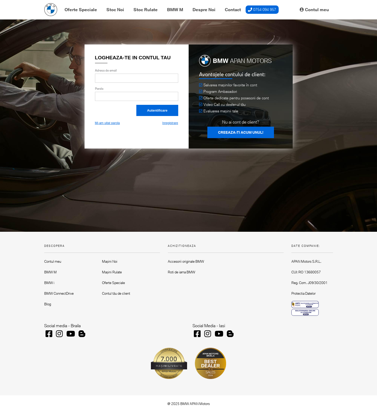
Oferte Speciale (81, 9)
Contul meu (314, 9)
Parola (99, 89)
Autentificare (157, 110)
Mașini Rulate (112, 272)
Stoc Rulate (145, 9)
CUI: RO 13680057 (306, 272)
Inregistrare (170, 123)
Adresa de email (106, 70)
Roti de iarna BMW (181, 272)
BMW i (49, 283)
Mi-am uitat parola (107, 123)
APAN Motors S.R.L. (306, 261)
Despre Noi (204, 9)
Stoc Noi (115, 9)
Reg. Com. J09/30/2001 (309, 283)
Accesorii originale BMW (186, 261)
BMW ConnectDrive (59, 293)
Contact (233, 9)
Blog (47, 304)
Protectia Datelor (303, 293)
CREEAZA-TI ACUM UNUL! (240, 132)
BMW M (175, 9)
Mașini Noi (109, 261)
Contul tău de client (116, 293)
